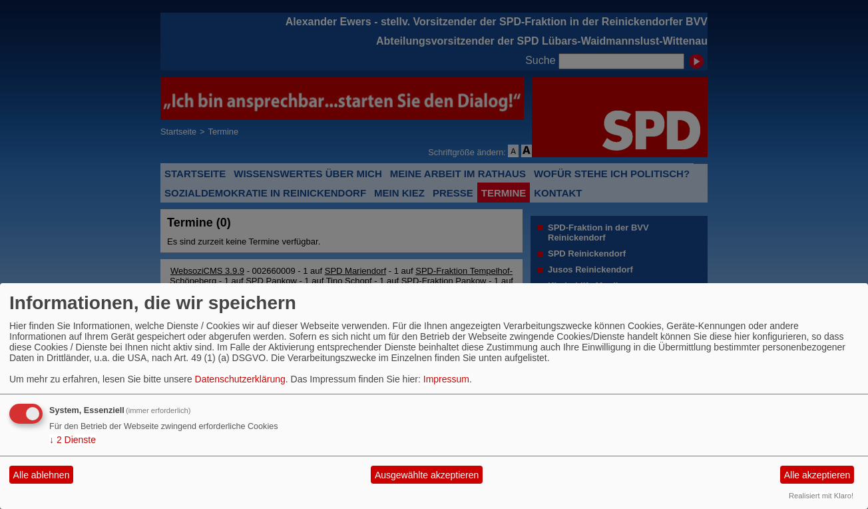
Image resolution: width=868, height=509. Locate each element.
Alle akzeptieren (817, 475)
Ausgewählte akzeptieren (427, 475)
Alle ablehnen (41, 475)
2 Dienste (72, 439)
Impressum (446, 379)
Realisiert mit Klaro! (821, 496)
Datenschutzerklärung (240, 379)
